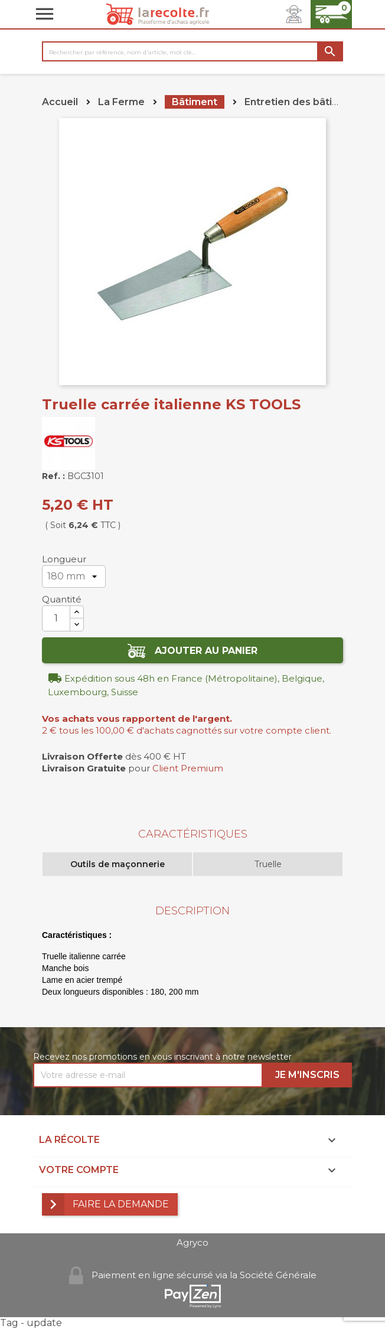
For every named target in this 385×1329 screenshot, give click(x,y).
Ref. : (53, 476)
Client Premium (187, 768)
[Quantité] (56, 618)
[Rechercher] (192, 51)
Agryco (192, 1242)
